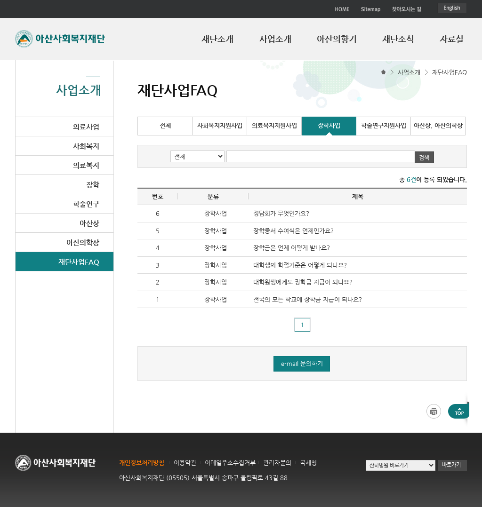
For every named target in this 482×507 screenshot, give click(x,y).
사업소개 (275, 39)
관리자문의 (277, 462)
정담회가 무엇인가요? (281, 213)
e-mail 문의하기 (302, 363)
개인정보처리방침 (141, 462)
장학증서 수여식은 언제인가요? (293, 230)
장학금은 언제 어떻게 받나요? (291, 247)
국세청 (308, 462)
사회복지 (86, 146)
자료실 (452, 39)
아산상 (89, 223)
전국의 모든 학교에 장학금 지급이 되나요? (307, 299)
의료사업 (86, 127)
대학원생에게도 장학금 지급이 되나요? (303, 281)
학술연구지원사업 (383, 125)
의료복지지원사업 (274, 125)
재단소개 (217, 39)
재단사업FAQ (449, 72)
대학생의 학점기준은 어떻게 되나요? (300, 265)
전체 (165, 125)
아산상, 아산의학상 (438, 125)
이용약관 (185, 462)
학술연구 (86, 204)
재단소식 (398, 39)
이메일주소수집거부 (230, 462)
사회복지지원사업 (219, 125)
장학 (92, 185)
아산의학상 (82, 242)
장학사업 (329, 125)
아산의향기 (337, 39)
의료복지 (86, 165)
